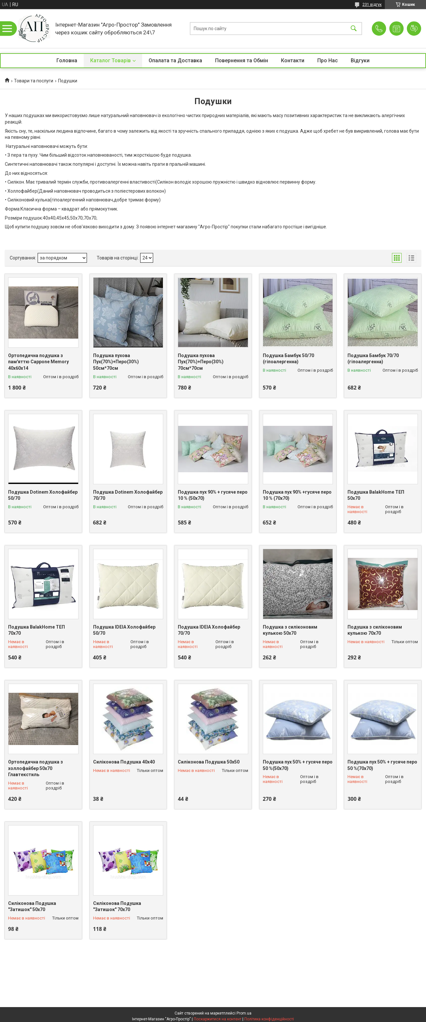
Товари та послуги (33, 80)
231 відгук (372, 4)
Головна (66, 60)
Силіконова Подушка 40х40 (124, 761)
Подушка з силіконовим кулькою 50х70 (290, 630)
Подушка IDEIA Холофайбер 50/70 (124, 630)
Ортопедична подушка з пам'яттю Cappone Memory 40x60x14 (38, 362)
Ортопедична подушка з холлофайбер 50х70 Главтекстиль (35, 768)
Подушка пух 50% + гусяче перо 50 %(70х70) (382, 765)
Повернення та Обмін (241, 60)
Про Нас (327, 60)
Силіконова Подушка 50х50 (208, 761)
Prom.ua (244, 1013)
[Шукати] (353, 29)
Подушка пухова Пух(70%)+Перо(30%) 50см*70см (116, 362)
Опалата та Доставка (175, 60)
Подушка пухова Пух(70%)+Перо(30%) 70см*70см (201, 362)
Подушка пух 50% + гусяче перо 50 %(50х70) (298, 765)
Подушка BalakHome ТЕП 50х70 (375, 495)
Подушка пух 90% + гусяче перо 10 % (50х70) (213, 495)
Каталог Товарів (110, 60)
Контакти (292, 60)
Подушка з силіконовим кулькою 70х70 (374, 630)
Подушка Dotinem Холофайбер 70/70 (128, 495)
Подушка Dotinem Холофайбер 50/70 (43, 495)
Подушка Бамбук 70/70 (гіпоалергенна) (373, 359)
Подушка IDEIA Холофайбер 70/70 (209, 630)
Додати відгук (414, 28)
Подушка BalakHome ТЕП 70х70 (36, 630)
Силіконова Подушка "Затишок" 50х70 (32, 906)
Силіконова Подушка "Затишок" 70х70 (117, 906)
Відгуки (360, 60)
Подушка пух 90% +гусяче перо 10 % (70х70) (297, 495)
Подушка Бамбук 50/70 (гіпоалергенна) (288, 359)
